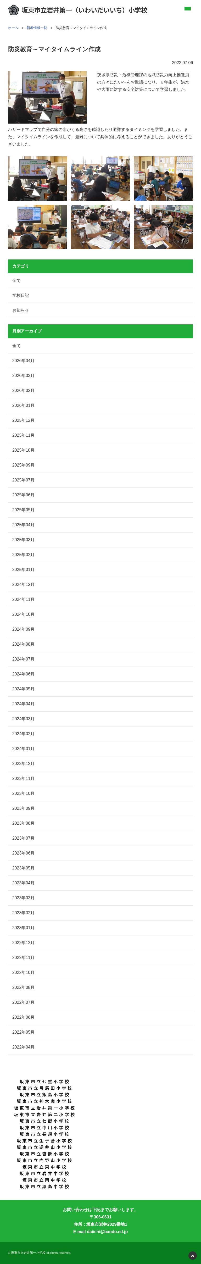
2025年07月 (23, 480)
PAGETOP (192, 1255)
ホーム (13, 28)
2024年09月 (23, 629)
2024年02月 (23, 733)
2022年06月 (23, 1017)
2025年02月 (23, 554)
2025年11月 (23, 435)
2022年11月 (23, 957)
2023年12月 (23, 763)
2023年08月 (23, 823)
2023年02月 (23, 913)
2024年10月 (23, 614)
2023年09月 (23, 808)
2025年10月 (23, 450)
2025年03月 (23, 539)
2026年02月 (23, 390)
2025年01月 (23, 569)
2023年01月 (23, 927)
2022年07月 (23, 1002)
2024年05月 (23, 689)
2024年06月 (23, 674)
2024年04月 (23, 704)
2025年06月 (23, 495)
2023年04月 (23, 883)
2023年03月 (23, 898)
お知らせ (20, 310)
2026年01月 (23, 405)
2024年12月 (23, 584)
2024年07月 (23, 659)
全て (16, 280)
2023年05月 (23, 868)
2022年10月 (23, 972)
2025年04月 (23, 525)
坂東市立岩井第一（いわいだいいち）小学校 (77, 10)
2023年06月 (23, 853)
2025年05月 (23, 510)
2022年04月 (23, 1047)
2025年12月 (23, 420)
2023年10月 (23, 793)
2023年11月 (23, 778)
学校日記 (20, 295)
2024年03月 (23, 719)
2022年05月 (23, 1032)
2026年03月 (23, 375)
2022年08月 (23, 987)
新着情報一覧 (37, 28)
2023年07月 (23, 838)
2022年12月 (23, 942)
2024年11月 (23, 599)
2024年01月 (23, 748)
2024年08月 (23, 644)
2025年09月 (23, 465)
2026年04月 (23, 360)
